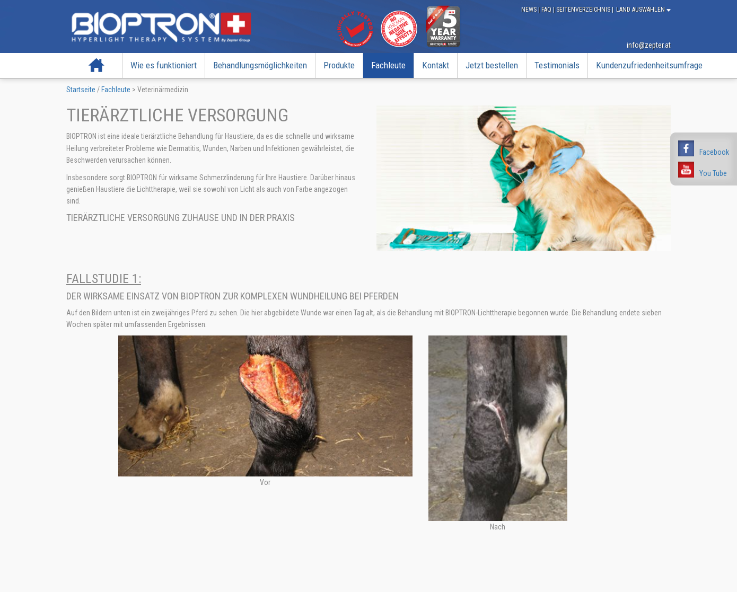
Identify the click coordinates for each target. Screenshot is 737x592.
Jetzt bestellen (492, 65)
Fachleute (388, 65)
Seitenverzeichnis (584, 9)
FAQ (547, 9)
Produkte (339, 65)
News (529, 9)
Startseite (97, 65)
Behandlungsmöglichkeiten (260, 65)
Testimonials (557, 65)
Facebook (714, 152)
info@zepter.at (649, 45)
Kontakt (435, 65)
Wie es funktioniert (163, 65)
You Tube (713, 173)
